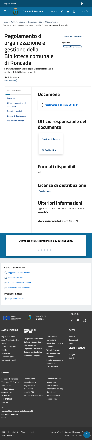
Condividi (67, 36)
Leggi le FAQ (29, 392)
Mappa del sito (8, 435)
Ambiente (50, 356)
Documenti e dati (35, 21)
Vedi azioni (79, 36)
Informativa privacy (54, 388)
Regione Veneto (10, 3)
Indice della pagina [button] (14, 90)
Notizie (72, 336)
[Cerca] (87, 11)
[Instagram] (72, 11)
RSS (3, 432)
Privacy (24, 432)
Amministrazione (18, 21)
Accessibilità (13, 432)
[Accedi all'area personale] (81, 3)
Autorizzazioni (52, 366)
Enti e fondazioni (8, 346)
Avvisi (71, 343)
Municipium (69, 435)
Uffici (3, 343)
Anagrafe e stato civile (33, 338)
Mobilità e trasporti (32, 355)
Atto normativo (51, 21)
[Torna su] (86, 434)
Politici (4, 350)
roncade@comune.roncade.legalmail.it (17, 410)
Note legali (50, 392)
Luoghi (72, 354)
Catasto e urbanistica (33, 351)
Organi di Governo (9, 336)
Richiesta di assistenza (33, 395)
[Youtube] (66, 11)
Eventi (71, 357)
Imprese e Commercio (33, 348)
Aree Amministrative (10, 340)
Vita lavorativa (30, 345)
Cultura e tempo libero (33, 341)
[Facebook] (60, 11)
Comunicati (73, 340)
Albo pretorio (52, 385)
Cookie (32, 432)
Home (5, 21)
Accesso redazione (83, 435)
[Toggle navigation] (4, 11)
